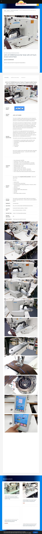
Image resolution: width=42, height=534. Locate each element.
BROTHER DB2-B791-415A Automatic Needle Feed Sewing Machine (11, 521)
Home (5, 10)
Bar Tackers (6, 52)
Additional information (15, 77)
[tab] (7, 77)
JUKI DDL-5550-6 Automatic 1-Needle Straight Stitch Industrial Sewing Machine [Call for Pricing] (12, 497)
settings (30, 532)
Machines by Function (14, 10)
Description (7, 77)
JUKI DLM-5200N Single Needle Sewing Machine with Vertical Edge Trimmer (29, 525)
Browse (8, 10)
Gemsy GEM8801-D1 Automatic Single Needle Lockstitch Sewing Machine (29, 501)
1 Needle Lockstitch (7, 495)
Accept (35, 532)
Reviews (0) (23, 77)
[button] (36, 17)
